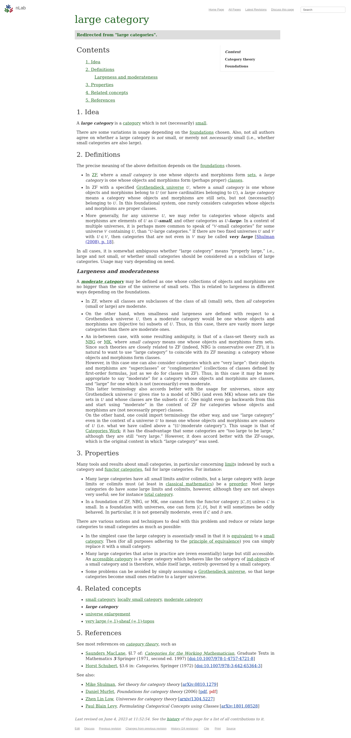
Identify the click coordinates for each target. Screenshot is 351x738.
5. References (100, 100)
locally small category (140, 599)
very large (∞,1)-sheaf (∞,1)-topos (120, 621)
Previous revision (110, 728)
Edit (77, 728)
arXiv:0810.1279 (199, 684)
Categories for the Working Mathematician (189, 653)
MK (107, 342)
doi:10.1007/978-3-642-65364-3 (228, 665)
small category (100, 599)
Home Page (216, 9)
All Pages (235, 9)
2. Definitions (100, 69)
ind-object (257, 559)
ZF (94, 174)
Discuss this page (282, 9)
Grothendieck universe (160, 187)
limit (229, 464)
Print (218, 728)
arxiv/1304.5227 (196, 699)
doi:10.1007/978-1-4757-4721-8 (221, 658)
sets (252, 174)
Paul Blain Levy (101, 706)
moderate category (102, 281)
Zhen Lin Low (99, 699)
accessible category (112, 559)
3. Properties (99, 84)
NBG (90, 342)
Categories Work (103, 430)
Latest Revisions (256, 9)
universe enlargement (108, 614)
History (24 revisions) (184, 728)
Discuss (89, 728)
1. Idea (93, 61)
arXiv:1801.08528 (239, 706)
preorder (238, 484)
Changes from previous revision (146, 728)
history (173, 719)
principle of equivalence (214, 541)
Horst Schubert (101, 665)
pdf (203, 691)
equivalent (242, 536)
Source (230, 728)
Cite (206, 728)
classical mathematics (189, 484)
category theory (142, 644)
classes (235, 180)
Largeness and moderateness (126, 77)
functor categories (123, 469)
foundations (202, 132)
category (132, 123)
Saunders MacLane (105, 653)
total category (158, 494)
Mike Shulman (100, 684)
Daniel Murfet (100, 691)
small (200, 123)
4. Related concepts (107, 92)
